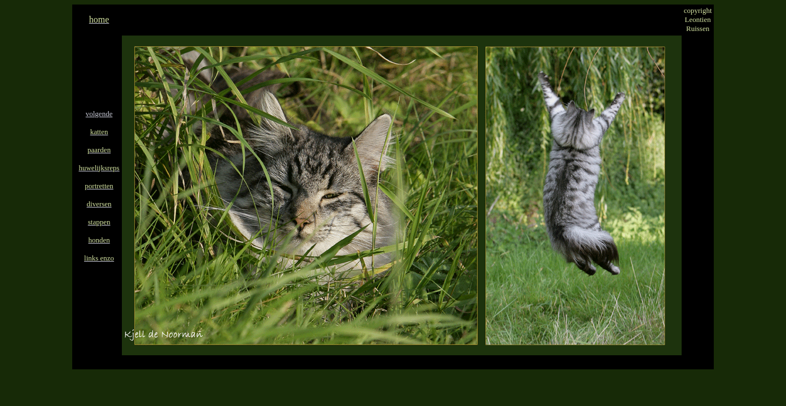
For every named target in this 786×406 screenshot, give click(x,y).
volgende (99, 113)
